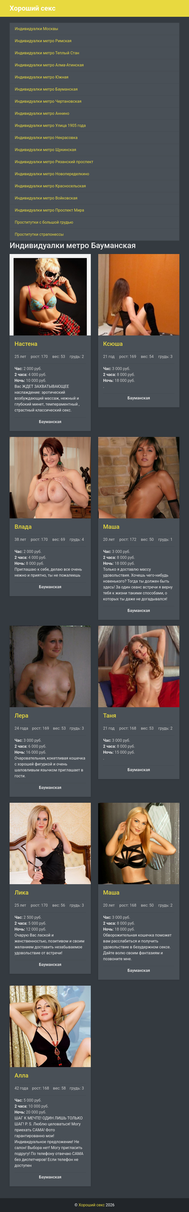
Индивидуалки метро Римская (43, 41)
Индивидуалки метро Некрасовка (46, 137)
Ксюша (113, 343)
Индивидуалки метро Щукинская (45, 149)
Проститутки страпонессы (39, 234)
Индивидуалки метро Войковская (46, 198)
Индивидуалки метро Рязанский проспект (54, 161)
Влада (23, 526)
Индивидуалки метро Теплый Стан (47, 53)
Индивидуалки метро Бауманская (46, 89)
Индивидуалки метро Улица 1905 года (50, 125)
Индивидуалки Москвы (36, 28)
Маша (111, 526)
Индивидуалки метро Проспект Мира (49, 210)
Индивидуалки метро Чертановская (48, 101)
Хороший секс (33, 8)
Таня (109, 715)
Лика (22, 892)
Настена (26, 343)
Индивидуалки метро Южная (41, 77)
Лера (21, 715)
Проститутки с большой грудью (44, 222)
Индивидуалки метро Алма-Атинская (49, 65)
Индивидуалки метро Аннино (42, 113)
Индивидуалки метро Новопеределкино (52, 174)
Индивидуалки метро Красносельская (50, 186)
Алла (22, 1075)
